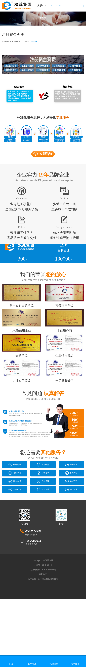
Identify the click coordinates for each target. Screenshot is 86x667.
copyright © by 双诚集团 (43, 618)
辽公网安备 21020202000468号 (43, 631)
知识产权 (71, 532)
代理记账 (15, 508)
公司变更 (36, 42)
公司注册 (15, 520)
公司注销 (71, 520)
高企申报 (15, 532)
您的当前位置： (8, 42)
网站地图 (43, 638)
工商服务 (27, 42)
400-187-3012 (60, 5)
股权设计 (43, 544)
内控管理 (43, 532)
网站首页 (18, 42)
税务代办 (43, 508)
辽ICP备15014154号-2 (43, 624)
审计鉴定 (71, 544)
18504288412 (33, 597)
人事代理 (15, 544)
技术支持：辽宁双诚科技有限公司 (43, 645)
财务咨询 (71, 508)
